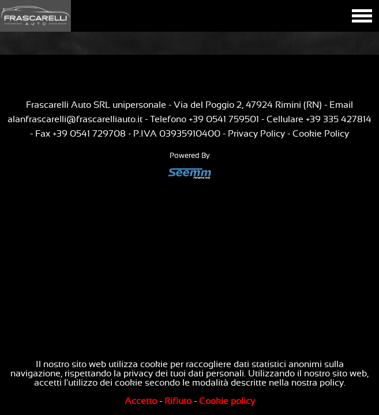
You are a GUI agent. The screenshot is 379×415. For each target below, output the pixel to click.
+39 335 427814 (339, 119)
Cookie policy (227, 401)
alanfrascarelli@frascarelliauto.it (74, 119)
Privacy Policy (256, 133)
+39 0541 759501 (224, 119)
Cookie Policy (320, 133)
